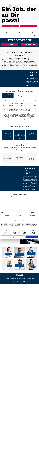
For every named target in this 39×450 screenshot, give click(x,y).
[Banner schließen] (37, 212)
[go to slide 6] (20, 138)
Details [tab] (19, 215)
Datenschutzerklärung (23, 278)
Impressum (31, 278)
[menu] (36, 2)
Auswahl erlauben (19, 236)
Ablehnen (7, 236)
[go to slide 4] (18, 138)
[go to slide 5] (19, 138)
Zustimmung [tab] (6, 215)
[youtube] (22, 275)
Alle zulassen (31, 236)
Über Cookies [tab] (32, 215)
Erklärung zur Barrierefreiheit (11, 278)
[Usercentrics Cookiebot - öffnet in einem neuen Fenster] (30, 212)
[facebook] (19, 275)
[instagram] (17, 275)
